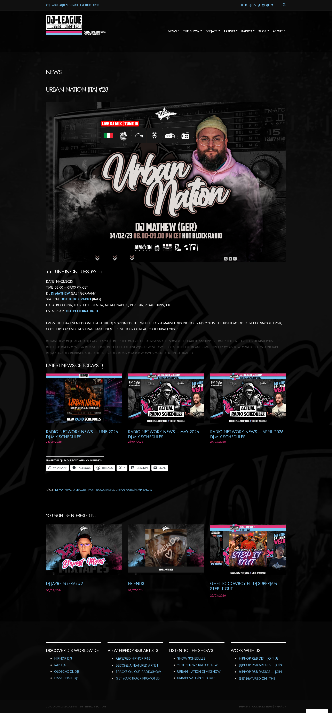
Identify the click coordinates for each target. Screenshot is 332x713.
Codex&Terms (262, 706)
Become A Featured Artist (137, 665)
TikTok (259, 5)
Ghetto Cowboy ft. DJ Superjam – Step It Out (245, 586)
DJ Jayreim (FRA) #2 (64, 584)
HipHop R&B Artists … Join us (260, 665)
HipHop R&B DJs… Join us (258, 658)
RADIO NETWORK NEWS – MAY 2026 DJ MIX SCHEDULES (163, 434)
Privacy (280, 706)
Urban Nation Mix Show (134, 489)
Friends (136, 584)
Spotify (267, 5)
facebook (246, 5)
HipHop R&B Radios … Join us (260, 672)
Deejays (211, 31)
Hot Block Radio (76, 299)
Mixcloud (254, 5)
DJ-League (80, 489)
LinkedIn (271, 5)
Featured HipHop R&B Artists (133, 658)
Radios (246, 31)
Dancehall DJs (66, 678)
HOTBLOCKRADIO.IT (82, 311)
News (172, 31)
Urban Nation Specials (196, 678)
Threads (250, 5)
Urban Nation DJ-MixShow (199, 671)
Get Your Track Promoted (138, 678)
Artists (229, 31)
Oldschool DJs (66, 671)
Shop (262, 31)
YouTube (263, 5)
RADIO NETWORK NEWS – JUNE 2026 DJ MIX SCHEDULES (82, 434)
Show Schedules (191, 658)
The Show (191, 31)
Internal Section (93, 706)
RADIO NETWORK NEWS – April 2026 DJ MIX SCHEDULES (247, 434)
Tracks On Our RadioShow (138, 671)
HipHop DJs (63, 658)
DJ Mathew (60, 293)
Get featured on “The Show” (257, 678)
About (278, 31)
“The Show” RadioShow (197, 665)
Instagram (241, 5)
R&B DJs (60, 665)
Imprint (244, 706)
